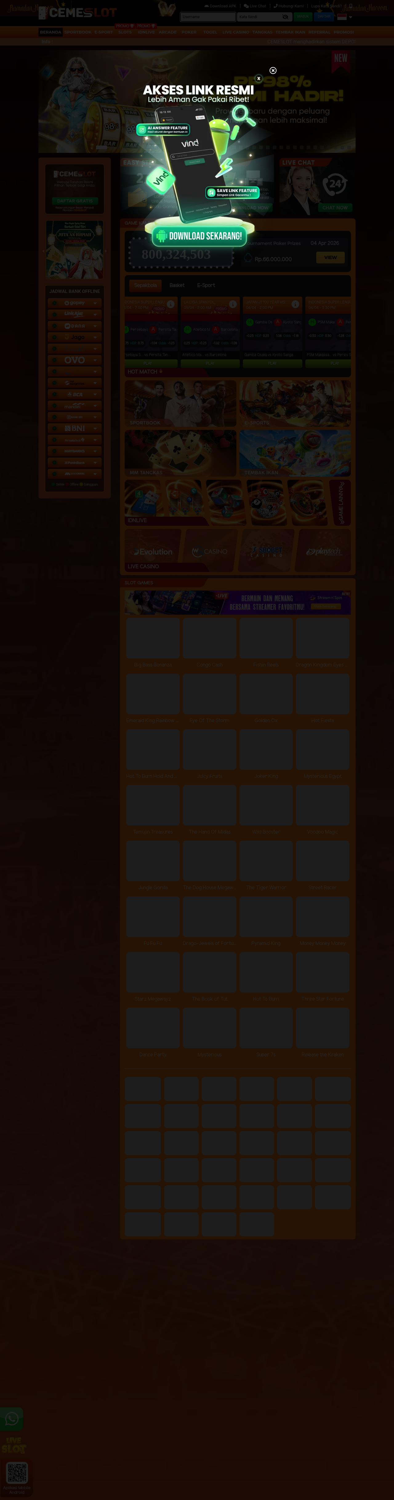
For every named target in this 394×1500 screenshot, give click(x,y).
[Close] (273, 71)
